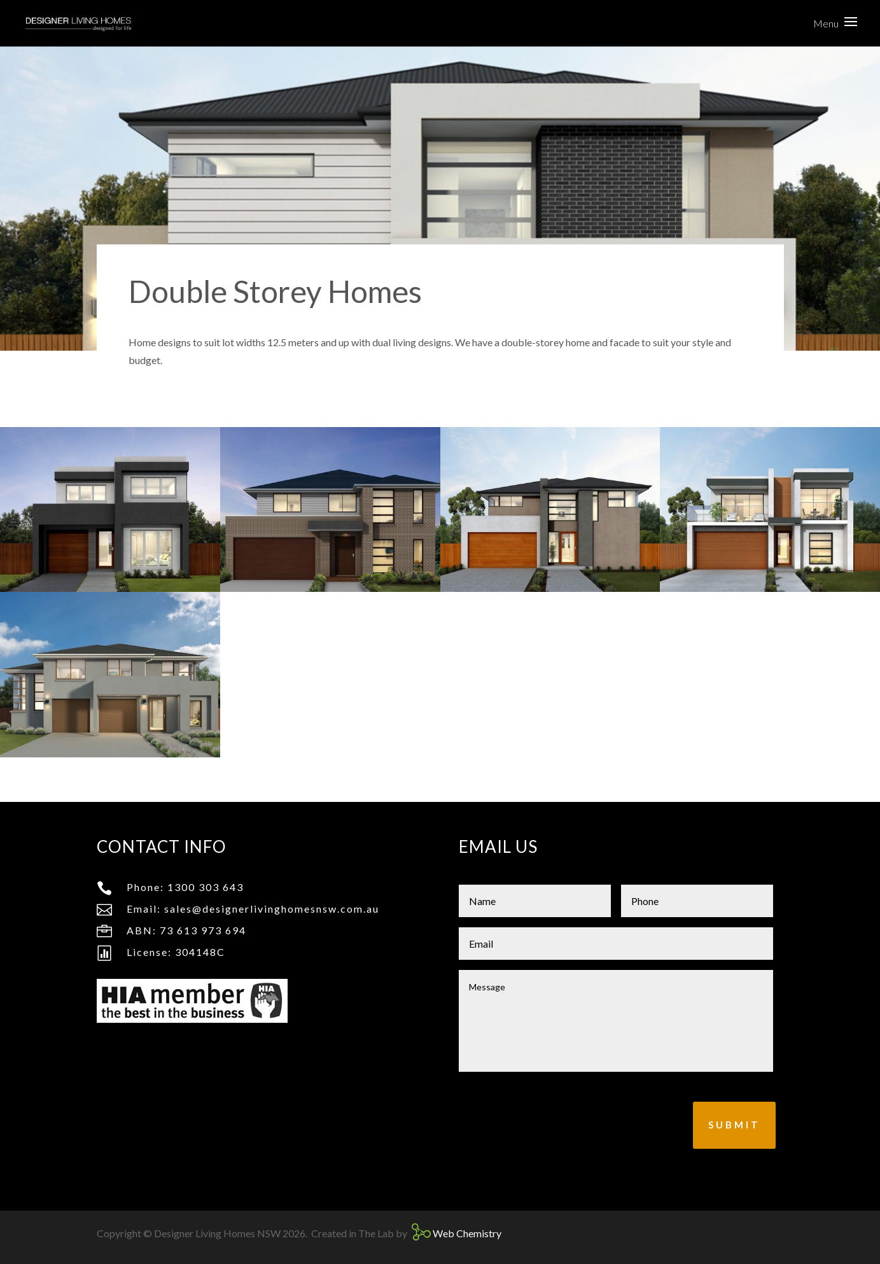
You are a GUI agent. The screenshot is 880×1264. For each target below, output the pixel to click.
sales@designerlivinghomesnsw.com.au (271, 908)
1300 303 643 (205, 887)
